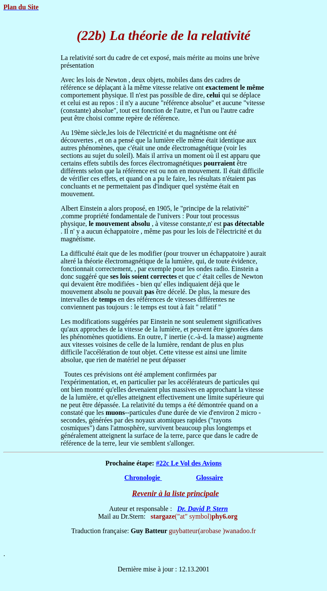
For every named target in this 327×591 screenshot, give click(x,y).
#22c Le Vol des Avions (188, 463)
